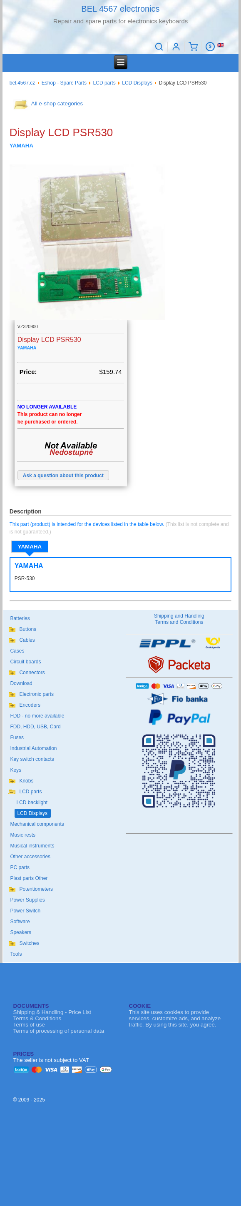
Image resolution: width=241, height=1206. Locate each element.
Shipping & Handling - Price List (52, 1012)
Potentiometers (36, 889)
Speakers (20, 932)
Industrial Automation (33, 748)
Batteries (20, 618)
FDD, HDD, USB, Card (35, 727)
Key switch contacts (32, 759)
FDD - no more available (37, 716)
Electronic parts (36, 694)
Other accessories (30, 857)
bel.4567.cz (22, 83)
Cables (27, 640)
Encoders (29, 705)
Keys (15, 770)
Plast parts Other (28, 878)
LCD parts (104, 83)
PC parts (20, 867)
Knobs (26, 781)
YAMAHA (30, 546)
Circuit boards (25, 662)
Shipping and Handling (179, 616)
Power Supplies (27, 900)
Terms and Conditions (179, 622)
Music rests (22, 835)
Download (21, 683)
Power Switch (25, 911)
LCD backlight (31, 802)
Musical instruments (32, 846)
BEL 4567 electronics (120, 8)
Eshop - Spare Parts (64, 83)
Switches (29, 943)
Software (20, 921)
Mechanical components (37, 824)
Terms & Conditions (37, 1018)
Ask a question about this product (63, 475)
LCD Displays (137, 83)
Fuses (17, 737)
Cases (17, 651)
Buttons (27, 629)
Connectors (32, 672)
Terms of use (29, 1025)
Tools (16, 954)
